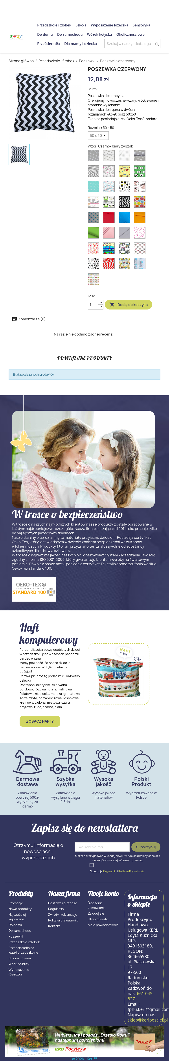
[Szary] (125, 234)
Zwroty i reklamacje (62, 914)
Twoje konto (103, 893)
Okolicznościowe (130, 34)
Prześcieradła (48, 43)
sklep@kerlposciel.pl (148, 1020)
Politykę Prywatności (131, 871)
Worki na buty (19, 964)
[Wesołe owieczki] (109, 203)
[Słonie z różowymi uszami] (94, 203)
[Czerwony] (109, 218)
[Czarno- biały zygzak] (125, 203)
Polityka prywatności (63, 920)
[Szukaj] (132, 43)
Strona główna (20, 958)
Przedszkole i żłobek (54, 25)
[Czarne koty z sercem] (94, 265)
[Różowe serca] (140, 234)
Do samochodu (70, 34)
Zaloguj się (96, 913)
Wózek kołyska (99, 34)
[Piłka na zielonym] (140, 172)
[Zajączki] (140, 265)
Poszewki (16, 936)
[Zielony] (94, 234)
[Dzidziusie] (140, 187)
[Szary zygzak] (94, 172)
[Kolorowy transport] (109, 249)
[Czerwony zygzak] (109, 265)
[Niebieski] (125, 218)
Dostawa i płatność (62, 903)
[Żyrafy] (94, 249)
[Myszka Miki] (125, 187)
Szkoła (81, 25)
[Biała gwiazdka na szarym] (140, 157)
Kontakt (54, 926)
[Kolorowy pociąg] (94, 280)
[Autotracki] (125, 249)
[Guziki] (140, 203)
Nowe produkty (20, 909)
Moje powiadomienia (103, 925)
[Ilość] (93, 305)
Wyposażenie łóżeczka (110, 25)
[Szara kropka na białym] (125, 157)
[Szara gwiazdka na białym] (109, 157)
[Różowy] (109, 234)
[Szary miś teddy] (109, 172)
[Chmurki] (109, 187)
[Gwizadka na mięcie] (94, 187)
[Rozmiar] (98, 135)
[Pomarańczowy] (140, 218)
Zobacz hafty (40, 721)
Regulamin (109, 871)
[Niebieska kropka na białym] (94, 218)
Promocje (16, 903)
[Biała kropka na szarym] (94, 157)
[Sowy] (140, 249)
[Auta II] (125, 172)
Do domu (45, 34)
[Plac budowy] (125, 265)
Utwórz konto (98, 919)
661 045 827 (48, 5)
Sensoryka (141, 25)
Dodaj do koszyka (128, 305)
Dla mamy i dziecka (80, 43)
